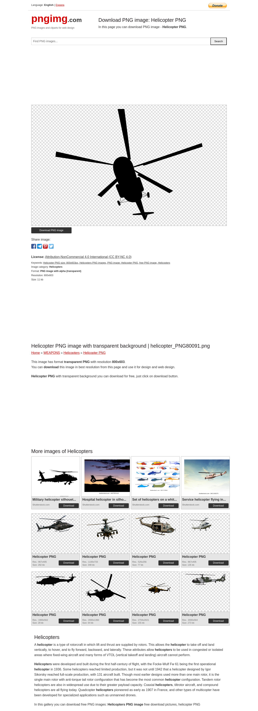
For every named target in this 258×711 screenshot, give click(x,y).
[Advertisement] (129, 76)
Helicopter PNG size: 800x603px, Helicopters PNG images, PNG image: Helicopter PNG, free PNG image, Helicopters (106, 262)
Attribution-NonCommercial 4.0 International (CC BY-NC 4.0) (88, 257)
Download (68, 505)
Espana (60, 4)
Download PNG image (51, 230)
